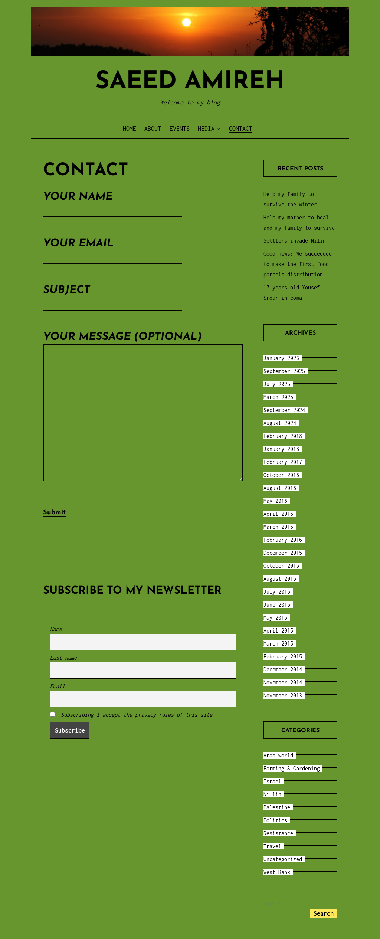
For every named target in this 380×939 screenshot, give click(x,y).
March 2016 (278, 527)
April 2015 (278, 630)
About (152, 128)
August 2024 (279, 423)
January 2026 (281, 358)
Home (129, 128)
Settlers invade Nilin (294, 241)
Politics (275, 820)
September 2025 (284, 371)
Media (206, 128)
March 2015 (278, 643)
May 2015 (275, 617)
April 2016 (278, 514)
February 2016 (282, 540)
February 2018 (282, 436)
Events (180, 128)
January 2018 (281, 449)
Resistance (278, 833)
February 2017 (282, 462)
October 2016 (281, 475)
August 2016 (279, 488)
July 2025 (276, 384)
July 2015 (276, 591)
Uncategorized (282, 859)
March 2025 (278, 397)
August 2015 (279, 578)
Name (56, 637)
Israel (272, 781)
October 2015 (281, 566)
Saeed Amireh (190, 82)
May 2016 (275, 501)
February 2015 (282, 656)
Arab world (278, 755)
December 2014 (282, 669)
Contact (240, 128)
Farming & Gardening (291, 768)
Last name (63, 666)
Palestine (276, 807)
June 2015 (276, 604)
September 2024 (284, 410)
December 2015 (282, 553)
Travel (272, 846)
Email (57, 694)
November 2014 (282, 682)
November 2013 (282, 695)
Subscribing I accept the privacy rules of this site (136, 723)
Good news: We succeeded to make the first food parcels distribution (297, 264)
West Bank (276, 872)
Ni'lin (272, 794)
